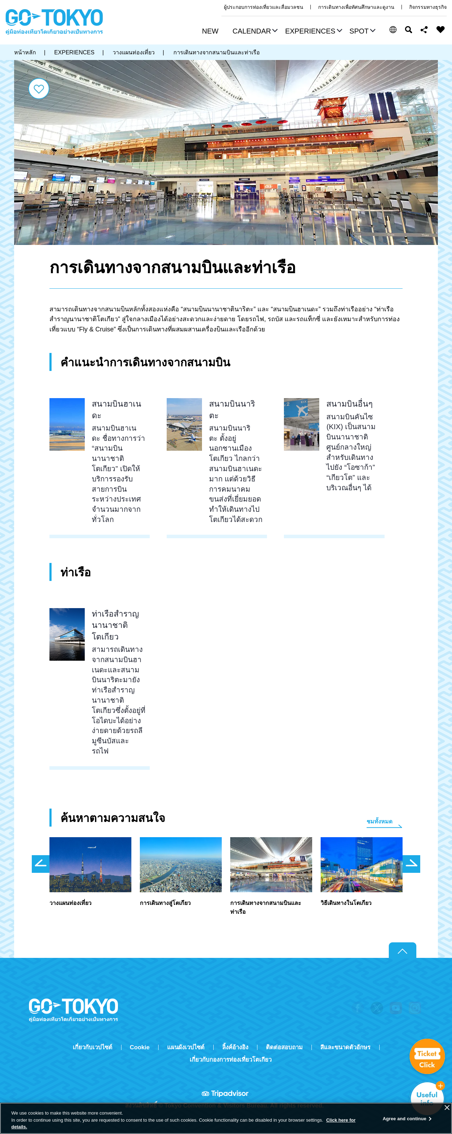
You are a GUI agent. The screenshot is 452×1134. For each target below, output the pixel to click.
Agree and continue (405, 1118)
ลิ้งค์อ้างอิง (235, 1047)
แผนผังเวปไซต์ (185, 1047)
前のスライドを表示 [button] (40, 864)
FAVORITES (440, 29)
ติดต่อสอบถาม (284, 1047)
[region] (226, 1118)
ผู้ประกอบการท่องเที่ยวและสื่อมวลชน (263, 7)
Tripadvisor (226, 1093)
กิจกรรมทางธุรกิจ (428, 7)
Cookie (140, 1047)
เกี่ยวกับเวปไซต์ (92, 1047)
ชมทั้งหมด (379, 821)
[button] (254, 32)
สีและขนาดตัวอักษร (345, 1047)
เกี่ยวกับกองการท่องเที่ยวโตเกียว (231, 1059)
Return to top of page (402, 950)
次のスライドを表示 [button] (411, 864)
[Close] (447, 1107)
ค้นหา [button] (408, 29)
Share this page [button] (424, 29)
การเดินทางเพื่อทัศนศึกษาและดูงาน (356, 7)
